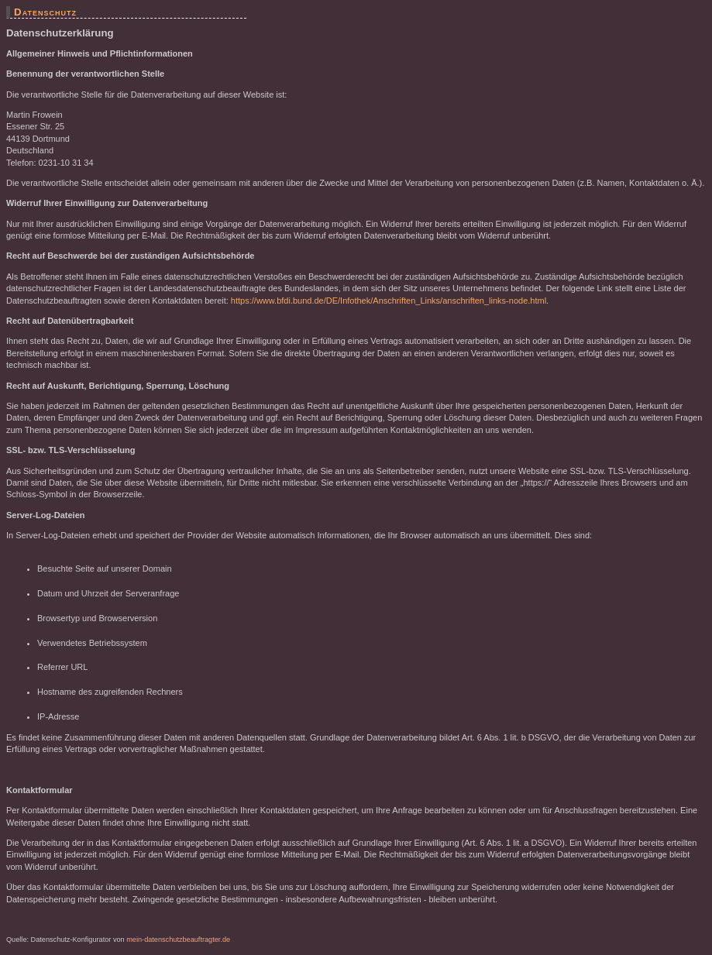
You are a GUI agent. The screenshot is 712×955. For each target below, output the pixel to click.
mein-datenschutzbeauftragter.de (178, 939)
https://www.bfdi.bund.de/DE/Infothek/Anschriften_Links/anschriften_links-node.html (388, 300)
